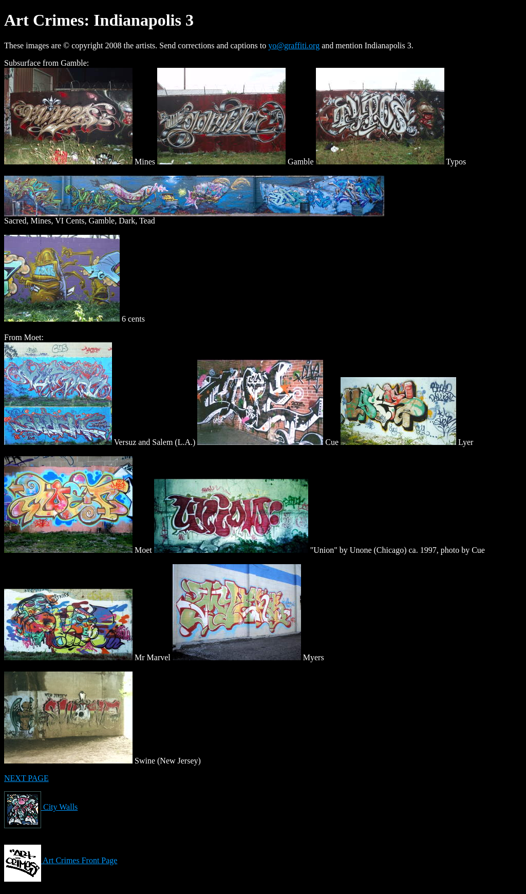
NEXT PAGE (26, 778)
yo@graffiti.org (294, 45)
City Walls (41, 807)
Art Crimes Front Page (60, 860)
